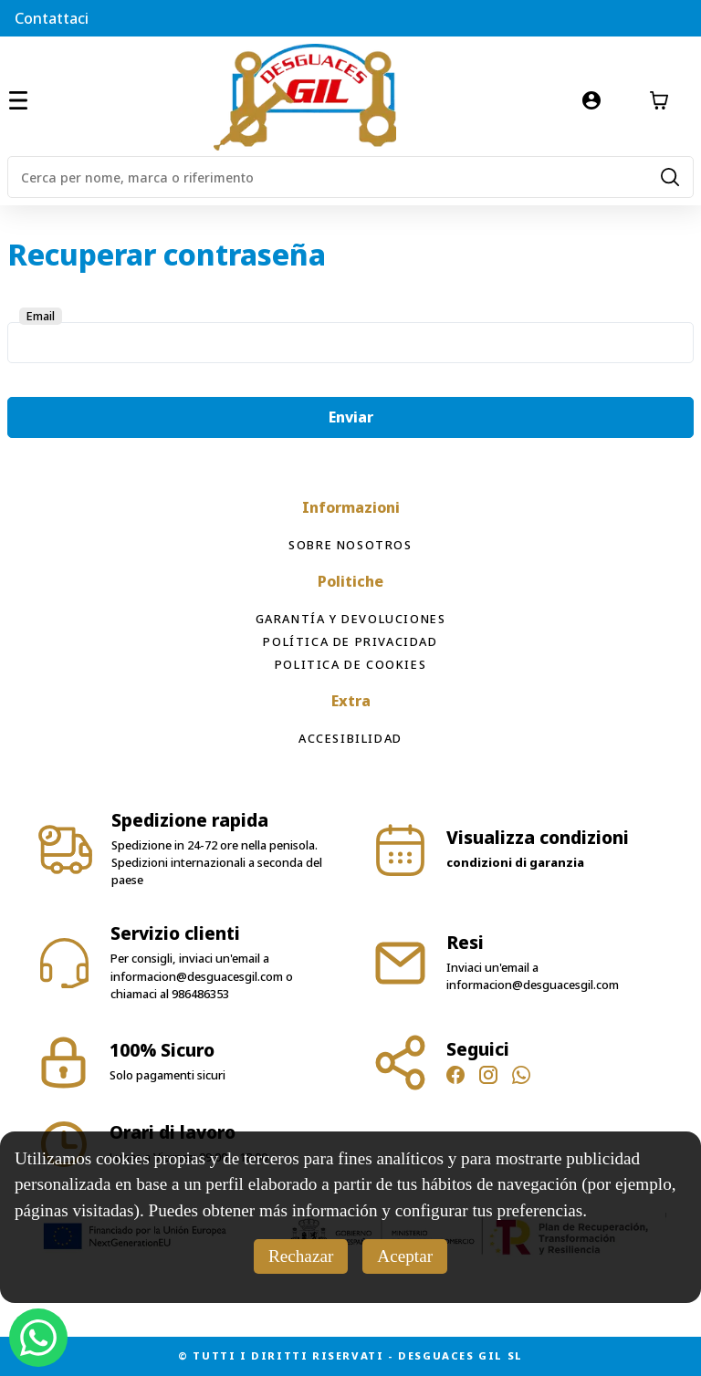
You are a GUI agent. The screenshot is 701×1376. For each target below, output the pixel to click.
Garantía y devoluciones (351, 618)
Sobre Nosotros (350, 545)
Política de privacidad (350, 641)
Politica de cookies (350, 664)
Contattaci (52, 18)
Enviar (351, 417)
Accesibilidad (350, 738)
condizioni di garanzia (515, 862)
